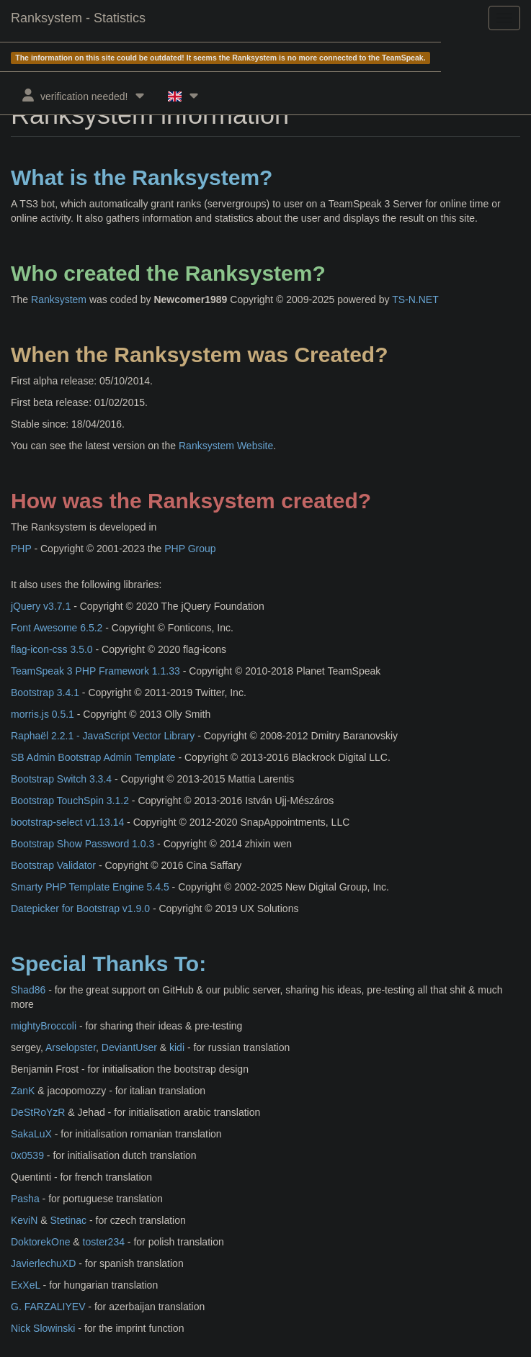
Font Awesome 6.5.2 (56, 628)
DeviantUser (129, 1047)
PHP (21, 548)
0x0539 (27, 1155)
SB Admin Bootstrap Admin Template (93, 757)
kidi (176, 1047)
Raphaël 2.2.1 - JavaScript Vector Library (103, 735)
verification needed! (84, 95)
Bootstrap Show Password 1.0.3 (82, 843)
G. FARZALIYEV (48, 1306)
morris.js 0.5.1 (42, 714)
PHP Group (189, 548)
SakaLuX (31, 1134)
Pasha (25, 1198)
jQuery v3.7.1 (41, 606)
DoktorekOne (40, 1242)
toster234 (104, 1242)
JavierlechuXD (43, 1263)
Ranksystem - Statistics (78, 18)
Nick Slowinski (43, 1328)
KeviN (24, 1220)
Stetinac (68, 1220)
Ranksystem (58, 299)
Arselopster (70, 1047)
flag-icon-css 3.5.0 (52, 649)
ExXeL (25, 1285)
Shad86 (28, 990)
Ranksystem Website (226, 445)
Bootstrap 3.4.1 (45, 692)
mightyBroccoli (43, 1026)
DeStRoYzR (38, 1112)
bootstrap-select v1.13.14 (67, 822)
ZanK (23, 1090)
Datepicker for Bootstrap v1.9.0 (80, 908)
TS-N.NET (415, 299)
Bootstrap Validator (53, 865)
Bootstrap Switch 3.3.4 (61, 779)
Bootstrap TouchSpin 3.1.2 (70, 800)
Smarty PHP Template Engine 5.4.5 (90, 887)
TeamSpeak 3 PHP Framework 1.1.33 (95, 671)
